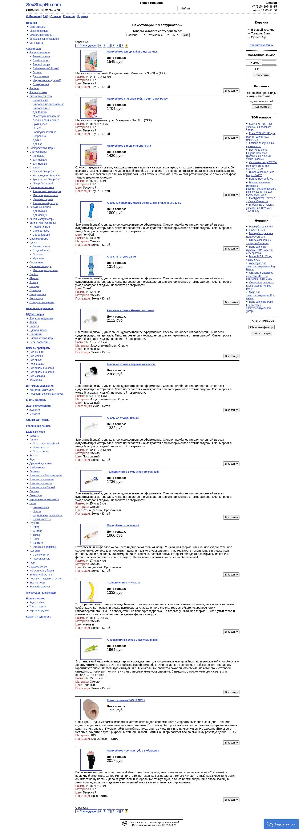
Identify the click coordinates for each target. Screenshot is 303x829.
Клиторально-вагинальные (48, 104)
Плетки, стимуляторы (41, 338)
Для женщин (40, 159)
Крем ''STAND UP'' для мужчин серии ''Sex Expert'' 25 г (260, 136)
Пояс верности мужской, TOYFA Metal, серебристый (259, 250)
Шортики (38, 542)
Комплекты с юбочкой (42, 487)
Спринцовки (36, 262)
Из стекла (38, 155)
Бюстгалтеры (37, 582)
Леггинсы (34, 471)
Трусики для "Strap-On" (46, 179)
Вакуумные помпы (40, 207)
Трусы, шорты (37, 606)
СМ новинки (36, 42)
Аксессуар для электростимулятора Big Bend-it (260, 266)
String (36, 527)
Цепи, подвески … (40, 342)
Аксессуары (36, 298)
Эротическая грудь (40, 266)
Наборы (34, 326)
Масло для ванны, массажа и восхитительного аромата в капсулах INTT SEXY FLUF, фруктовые (261, 188)
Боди (32, 459)
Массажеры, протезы (45, 270)
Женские (34, 409)
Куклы (33, 242)
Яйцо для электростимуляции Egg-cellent (260, 295)
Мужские (34, 413)
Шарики (34, 278)
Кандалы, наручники (41, 318)
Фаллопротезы (38, 92)
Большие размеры (40, 586)
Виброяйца (39, 136)
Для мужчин (40, 163)
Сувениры (35, 290)
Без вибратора (41, 64)
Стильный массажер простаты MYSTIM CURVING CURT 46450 (259, 276)
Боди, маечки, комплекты (47, 515)
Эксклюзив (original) (44, 546)
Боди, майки (36, 602)
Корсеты (34, 435)
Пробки (33, 274)
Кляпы (33, 322)
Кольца (33, 282)
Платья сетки (40, 451)
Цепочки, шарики (43, 199)
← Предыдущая (86, 45)
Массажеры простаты (45, 195)
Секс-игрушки (37, 26)
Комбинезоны (37, 467)
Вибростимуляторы (40, 96)
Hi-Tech (37, 128)
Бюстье (33, 455)
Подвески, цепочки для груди (46, 393)
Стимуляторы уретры (41, 302)
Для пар (37, 144)
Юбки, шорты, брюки (41, 570)
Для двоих (35, 360)
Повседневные (41, 558)
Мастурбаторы (38, 151)
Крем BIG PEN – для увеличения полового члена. (259, 126)
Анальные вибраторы (45, 203)
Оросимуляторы (38, 238)
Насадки (34, 286)
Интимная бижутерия (41, 389)
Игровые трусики (39, 610)
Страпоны (35, 167)
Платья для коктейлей (46, 443)
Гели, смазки (36, 364)
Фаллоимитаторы (39, 52)
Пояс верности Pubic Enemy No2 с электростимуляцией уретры (260, 306)
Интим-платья (41, 447)
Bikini (36, 538)
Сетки (32, 503)
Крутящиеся (40, 124)
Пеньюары (35, 495)
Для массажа (37, 375)
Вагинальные (40, 100)
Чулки (32, 562)
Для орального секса (41, 371)
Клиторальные (41, 108)
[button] (281, 824)
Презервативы (37, 294)
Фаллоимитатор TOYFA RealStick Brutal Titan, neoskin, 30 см (261, 165)
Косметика (35, 379)
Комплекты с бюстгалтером (45, 475)
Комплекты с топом (40, 483)
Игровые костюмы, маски (44, 499)
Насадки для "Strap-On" (46, 175)
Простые (38, 254)
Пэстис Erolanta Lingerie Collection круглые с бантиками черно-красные (258, 154)
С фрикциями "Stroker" (46, 68)
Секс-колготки (41, 554)
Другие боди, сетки (40, 463)
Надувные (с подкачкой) (47, 80)
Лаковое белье (38, 566)
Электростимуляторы (41, 148)
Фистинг (34, 88)
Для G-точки (40, 112)
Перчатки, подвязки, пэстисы (46, 578)
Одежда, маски (38, 330)
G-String (37, 530)
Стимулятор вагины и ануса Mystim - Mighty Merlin (260, 285)
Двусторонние (41, 76)
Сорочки (34, 491)
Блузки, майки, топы (41, 574)
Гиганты (37, 72)
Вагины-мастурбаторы (42, 222)
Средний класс (41, 250)
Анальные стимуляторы (47, 191)
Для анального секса (41, 187)
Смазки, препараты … (42, 34)
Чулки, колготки (42, 519)
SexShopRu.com (43, 4)
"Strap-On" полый (43, 183)
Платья (33, 439)
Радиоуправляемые (44, 132)
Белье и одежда (38, 30)
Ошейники (35, 334)
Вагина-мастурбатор (261, 178)
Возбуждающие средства (44, 38)
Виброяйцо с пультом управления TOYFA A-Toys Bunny (260, 208)
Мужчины (38, 258)
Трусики (34, 523)
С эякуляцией (41, 84)
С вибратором (41, 60)
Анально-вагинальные (46, 120)
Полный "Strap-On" (44, 171)
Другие (37, 140)
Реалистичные (41, 56)
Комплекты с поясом (41, 479)
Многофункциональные (46, 116)
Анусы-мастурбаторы (41, 219)
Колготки (34, 550)
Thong (36, 534)
